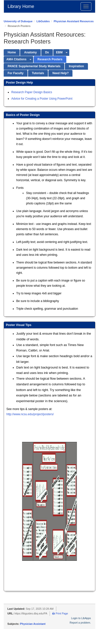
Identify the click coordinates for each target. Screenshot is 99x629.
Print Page (60, 613)
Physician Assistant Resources (74, 21)
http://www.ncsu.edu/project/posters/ (30, 414)
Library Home (21, 6)
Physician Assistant (33, 623)
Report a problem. (80, 622)
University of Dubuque (18, 21)
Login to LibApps (81, 618)
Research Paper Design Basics (31, 92)
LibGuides (43, 21)
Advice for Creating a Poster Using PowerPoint (41, 98)
